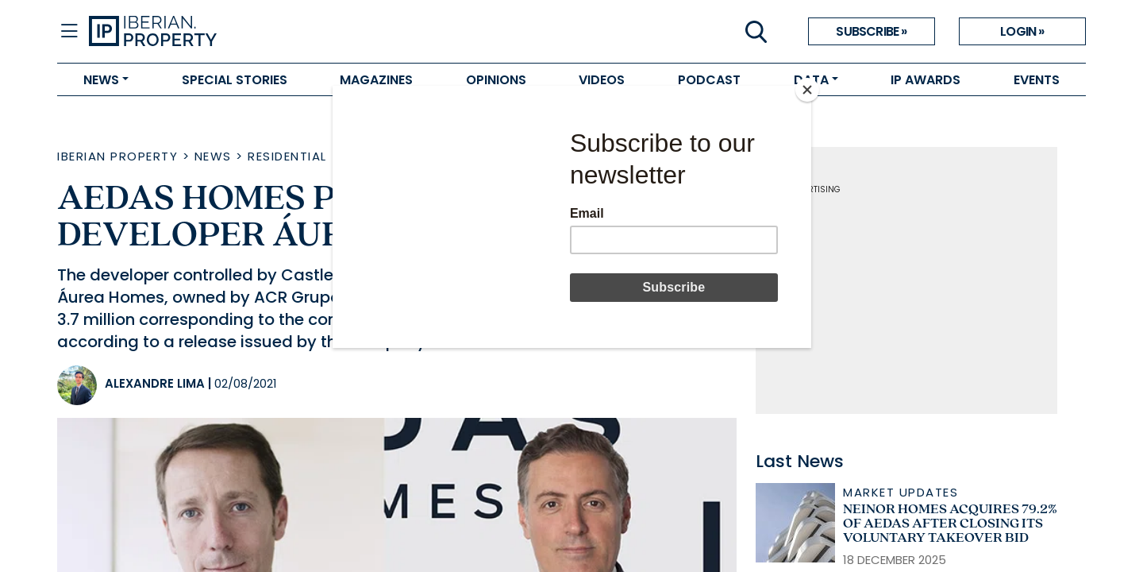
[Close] (807, 90)
